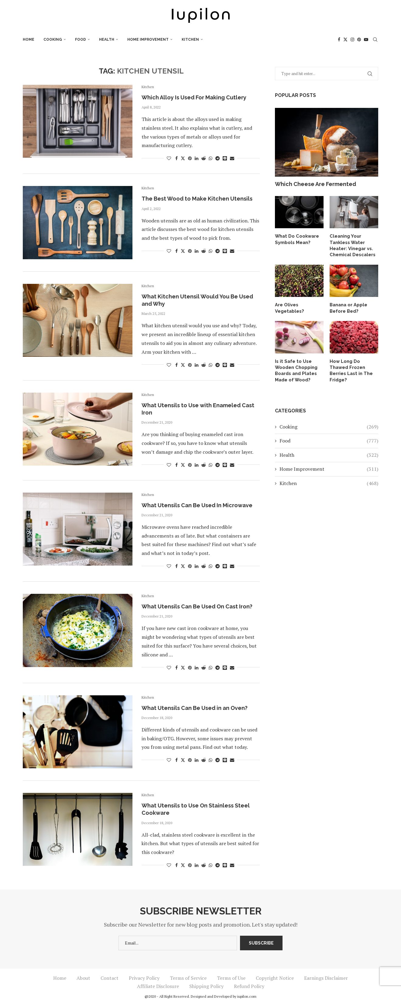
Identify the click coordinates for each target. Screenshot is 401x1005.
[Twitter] (345, 39)
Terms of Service (188, 978)
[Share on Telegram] (217, 158)
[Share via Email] (232, 158)
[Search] (375, 39)
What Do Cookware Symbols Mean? (296, 238)
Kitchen (190, 39)
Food (80, 39)
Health (106, 39)
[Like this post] (169, 158)
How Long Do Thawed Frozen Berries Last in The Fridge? (353, 365)
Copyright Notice (275, 978)
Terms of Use (231, 978)
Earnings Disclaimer (326, 978)
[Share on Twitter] (183, 158)
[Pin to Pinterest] (190, 158)
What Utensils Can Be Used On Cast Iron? (197, 606)
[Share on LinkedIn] (196, 158)
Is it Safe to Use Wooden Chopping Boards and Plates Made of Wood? (295, 368)
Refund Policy (249, 986)
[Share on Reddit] (203, 158)
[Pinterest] (359, 39)
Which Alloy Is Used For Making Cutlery (194, 97)
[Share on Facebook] (176, 158)
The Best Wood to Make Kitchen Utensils (197, 198)
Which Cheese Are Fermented (315, 184)
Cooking (52, 39)
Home (28, 39)
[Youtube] (366, 39)
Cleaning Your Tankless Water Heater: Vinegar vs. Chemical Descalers (351, 244)
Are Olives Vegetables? (289, 306)
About (83, 978)
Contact (109, 978)
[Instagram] (352, 39)
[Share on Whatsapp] (210, 158)
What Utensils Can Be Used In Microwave (197, 505)
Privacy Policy (144, 978)
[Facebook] (339, 39)
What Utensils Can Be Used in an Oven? (195, 708)
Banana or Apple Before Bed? (347, 306)
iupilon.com (246, 996)
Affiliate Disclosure (158, 986)
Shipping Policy (206, 986)
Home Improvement (148, 39)
